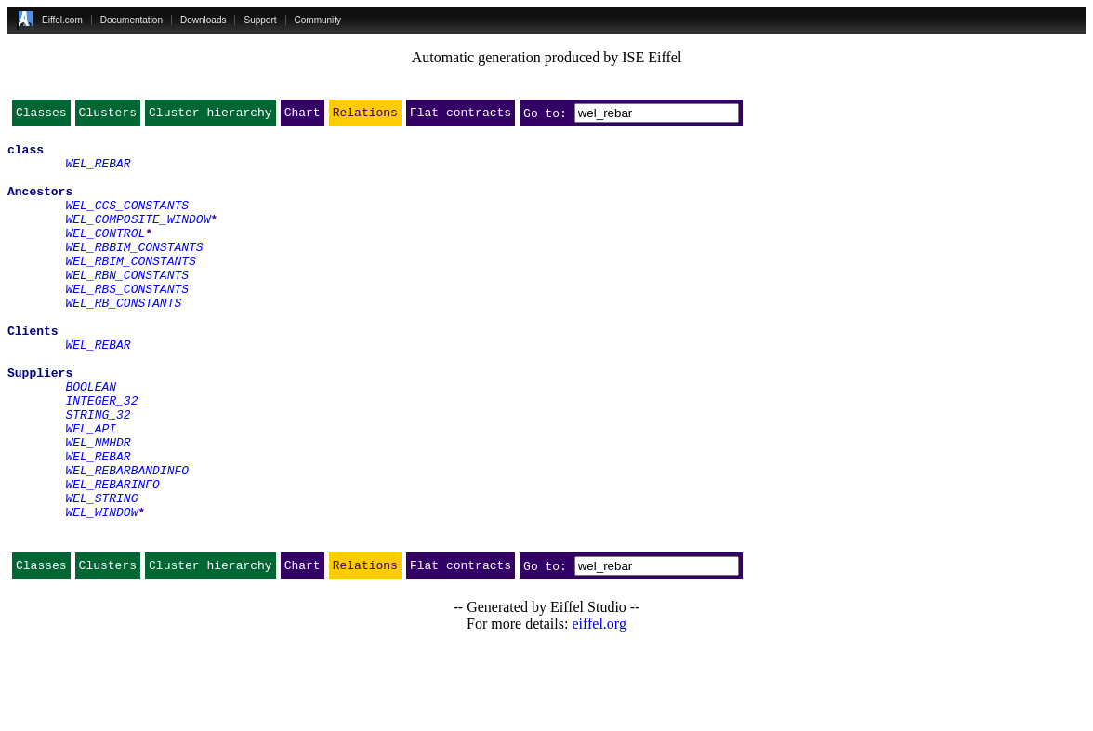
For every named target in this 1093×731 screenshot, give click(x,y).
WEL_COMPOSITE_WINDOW (137, 238)
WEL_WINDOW (101, 589)
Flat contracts (460, 116)
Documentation (131, 20)
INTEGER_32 (101, 455)
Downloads (203, 20)
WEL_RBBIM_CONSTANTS (134, 271)
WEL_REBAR (97, 171)
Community (318, 20)
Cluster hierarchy (210, 116)
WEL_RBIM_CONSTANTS (130, 288)
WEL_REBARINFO (112, 556)
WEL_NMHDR (97, 506)
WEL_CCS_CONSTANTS (127, 221)
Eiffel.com (62, 20)
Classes (41, 116)
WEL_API (90, 489)
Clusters (108, 116)
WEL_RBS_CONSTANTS (127, 321)
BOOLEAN (90, 439)
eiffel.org (599, 707)
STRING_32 (97, 472)
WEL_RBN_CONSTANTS (127, 305)
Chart (302, 116)
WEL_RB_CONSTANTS (123, 338)
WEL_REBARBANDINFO (127, 539)
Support (260, 20)
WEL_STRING (101, 573)
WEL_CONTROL (105, 254)
